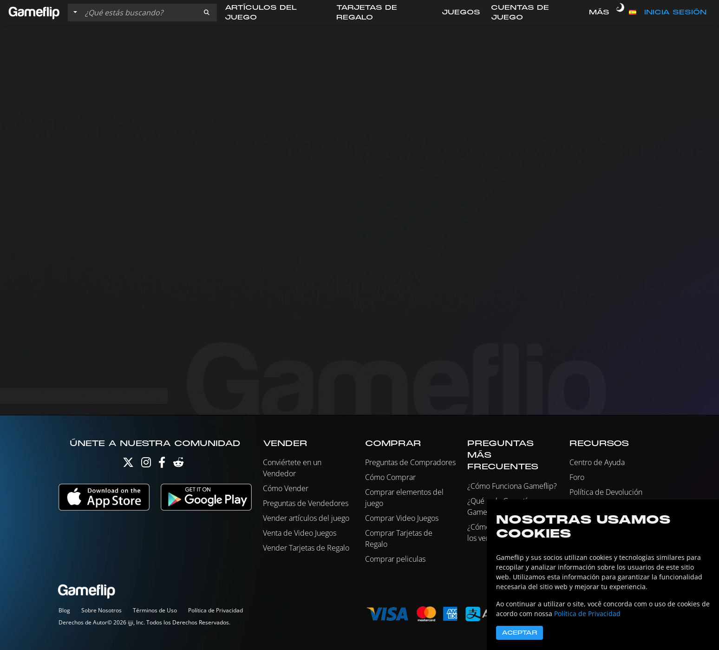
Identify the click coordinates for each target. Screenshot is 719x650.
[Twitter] (128, 464)
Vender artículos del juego (306, 518)
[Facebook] (161, 464)
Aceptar (519, 633)
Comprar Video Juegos (401, 518)
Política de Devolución (605, 492)
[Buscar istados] (139, 12)
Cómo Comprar (390, 477)
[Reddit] (178, 464)
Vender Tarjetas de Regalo (306, 548)
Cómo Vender (285, 488)
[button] (206, 12)
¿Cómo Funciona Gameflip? (512, 486)
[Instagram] (146, 464)
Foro (576, 477)
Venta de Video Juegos (299, 533)
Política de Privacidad (215, 610)
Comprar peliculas (395, 559)
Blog (64, 610)
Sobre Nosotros (101, 610)
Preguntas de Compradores (410, 462)
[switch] (620, 12)
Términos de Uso (155, 610)
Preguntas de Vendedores (305, 503)
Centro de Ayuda (597, 462)
